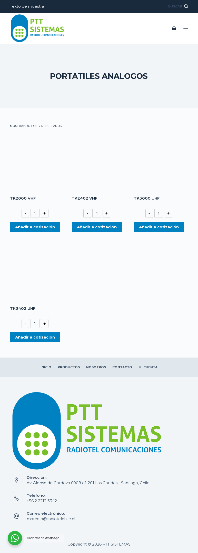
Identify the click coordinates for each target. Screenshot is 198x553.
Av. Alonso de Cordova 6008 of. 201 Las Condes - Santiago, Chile (88, 482)
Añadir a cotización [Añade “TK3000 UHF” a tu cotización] (159, 226)
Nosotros (96, 367)
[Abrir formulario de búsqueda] (178, 6)
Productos (69, 367)
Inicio (46, 367)
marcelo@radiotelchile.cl (51, 518)
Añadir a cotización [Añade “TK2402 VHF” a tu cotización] (97, 226)
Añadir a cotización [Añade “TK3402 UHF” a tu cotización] (35, 337)
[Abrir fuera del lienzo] (185, 28)
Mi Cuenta (147, 367)
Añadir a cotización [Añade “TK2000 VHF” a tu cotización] (35, 226)
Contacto (122, 367)
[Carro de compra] (175, 28)
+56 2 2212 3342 (42, 500)
